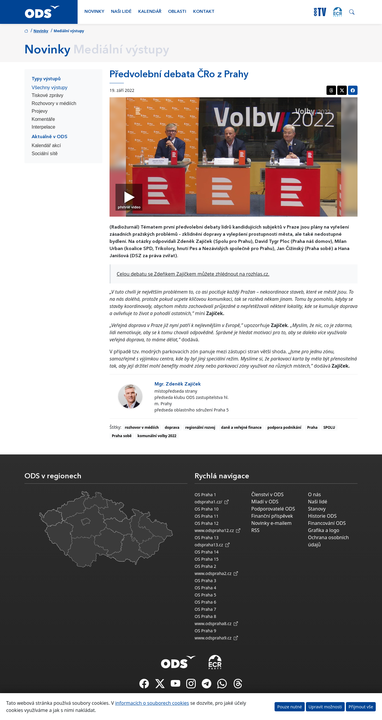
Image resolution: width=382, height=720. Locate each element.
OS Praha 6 (205, 602)
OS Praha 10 (206, 509)
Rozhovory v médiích (54, 103)
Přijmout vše (361, 707)
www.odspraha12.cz (217, 530)
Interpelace (43, 126)
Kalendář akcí (46, 145)
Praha (312, 427)
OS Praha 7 (205, 609)
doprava (172, 427)
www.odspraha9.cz (216, 638)
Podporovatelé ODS (273, 508)
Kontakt (204, 12)
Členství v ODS (267, 494)
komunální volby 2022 (157, 435)
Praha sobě (122, 435)
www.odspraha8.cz (216, 623)
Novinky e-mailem (271, 523)
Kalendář (149, 12)
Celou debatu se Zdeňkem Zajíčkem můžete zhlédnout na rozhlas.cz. (193, 274)
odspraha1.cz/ (212, 502)
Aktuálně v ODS (49, 137)
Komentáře (43, 119)
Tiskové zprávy (47, 95)
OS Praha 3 (205, 580)
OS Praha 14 (206, 552)
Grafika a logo (323, 530)
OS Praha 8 (205, 616)
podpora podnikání (284, 427)
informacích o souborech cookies (152, 703)
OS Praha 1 (205, 494)
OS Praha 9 (205, 630)
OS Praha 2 (205, 566)
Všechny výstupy (49, 87)
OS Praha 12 (206, 523)
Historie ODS (322, 516)
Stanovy (317, 508)
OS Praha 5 (205, 595)
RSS (255, 530)
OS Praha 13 (206, 537)
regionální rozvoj (200, 427)
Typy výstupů (46, 79)
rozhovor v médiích (142, 427)
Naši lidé (121, 12)
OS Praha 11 (206, 516)
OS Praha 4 (205, 588)
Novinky (94, 12)
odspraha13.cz (212, 545)
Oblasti (177, 12)
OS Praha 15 (206, 559)
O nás (314, 494)
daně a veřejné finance (241, 427)
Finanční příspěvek (272, 516)
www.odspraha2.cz (216, 573)
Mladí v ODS (264, 501)
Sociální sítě (45, 153)
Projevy (39, 111)
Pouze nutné (289, 707)
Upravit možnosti (325, 707)
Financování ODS (327, 523)
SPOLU (329, 427)
